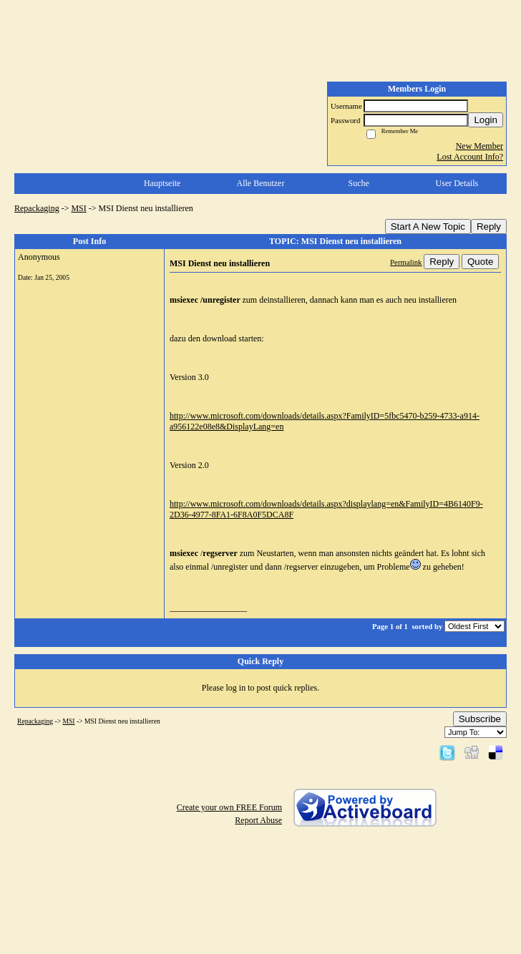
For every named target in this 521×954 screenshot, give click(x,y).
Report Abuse (258, 820)
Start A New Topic (428, 226)
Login (485, 120)
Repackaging (36, 208)
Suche (358, 183)
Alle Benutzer (260, 183)
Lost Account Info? (470, 157)
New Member (479, 146)
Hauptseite (162, 183)
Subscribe (480, 719)
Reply (489, 226)
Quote (480, 261)
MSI (78, 208)
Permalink (406, 262)
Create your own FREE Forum (229, 807)
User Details (457, 183)
